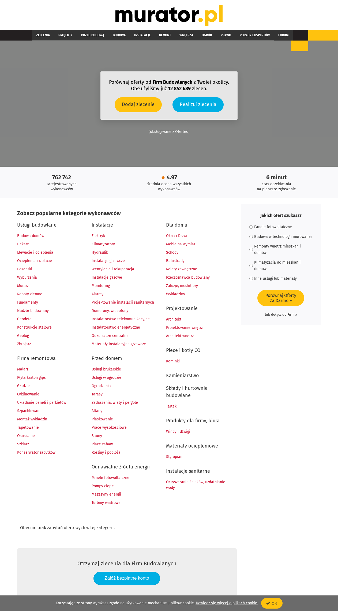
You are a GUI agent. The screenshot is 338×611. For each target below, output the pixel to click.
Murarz (23, 286)
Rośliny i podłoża (106, 452)
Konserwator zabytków (36, 452)
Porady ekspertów (214, 35)
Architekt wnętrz (180, 336)
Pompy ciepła (103, 486)
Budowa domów (30, 236)
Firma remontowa (36, 359)
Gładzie (23, 386)
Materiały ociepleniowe (192, 446)
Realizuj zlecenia (198, 105)
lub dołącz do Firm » (281, 315)
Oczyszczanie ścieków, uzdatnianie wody (195, 485)
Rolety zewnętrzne (181, 269)
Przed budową (81, 35)
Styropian (174, 457)
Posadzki (24, 269)
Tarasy (97, 394)
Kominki (173, 361)
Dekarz (23, 244)
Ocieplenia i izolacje (34, 261)
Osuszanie (26, 436)
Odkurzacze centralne (110, 336)
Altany (97, 411)
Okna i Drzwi (176, 236)
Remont (141, 35)
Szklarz (23, 444)
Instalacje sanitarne (188, 471)
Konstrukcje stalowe (34, 327)
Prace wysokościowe (109, 427)
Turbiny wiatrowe (106, 503)
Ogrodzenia (101, 386)
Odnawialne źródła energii (121, 467)
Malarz (22, 369)
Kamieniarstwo (182, 376)
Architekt (173, 319)
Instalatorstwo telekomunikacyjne (121, 319)
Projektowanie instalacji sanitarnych (123, 302)
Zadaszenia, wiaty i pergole (115, 403)
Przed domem (107, 359)
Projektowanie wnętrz (184, 328)
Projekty (59, 35)
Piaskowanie (102, 419)
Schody (172, 252)
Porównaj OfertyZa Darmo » (280, 298)
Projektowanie (182, 309)
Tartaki (172, 406)
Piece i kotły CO (183, 351)
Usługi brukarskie (106, 369)
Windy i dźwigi (178, 432)
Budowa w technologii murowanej (280, 237)
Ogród (175, 35)
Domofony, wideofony (110, 311)
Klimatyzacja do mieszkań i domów (275, 265)
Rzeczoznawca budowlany (188, 277)
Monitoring (101, 286)
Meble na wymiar (180, 244)
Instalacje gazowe (107, 277)
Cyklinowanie (28, 394)
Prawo (189, 35)
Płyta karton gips (31, 378)
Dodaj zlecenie (138, 105)
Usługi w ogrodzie (106, 378)
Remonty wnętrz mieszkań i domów (275, 249)
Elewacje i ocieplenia (35, 252)
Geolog (23, 336)
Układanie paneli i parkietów (41, 403)
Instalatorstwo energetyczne (116, 327)
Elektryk (98, 236)
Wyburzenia (27, 277)
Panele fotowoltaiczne (110, 478)
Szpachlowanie (30, 411)
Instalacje (123, 35)
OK (271, 603)
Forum (238, 35)
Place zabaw (102, 444)
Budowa (104, 35)
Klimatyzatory (103, 244)
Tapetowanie (28, 427)
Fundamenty (27, 302)
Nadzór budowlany (33, 311)
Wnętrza (158, 35)
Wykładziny (175, 294)
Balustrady (175, 261)
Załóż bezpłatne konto (126, 578)
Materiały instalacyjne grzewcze (119, 344)
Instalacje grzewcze (108, 261)
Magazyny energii (106, 494)
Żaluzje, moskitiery (182, 286)
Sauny (97, 436)
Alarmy (97, 294)
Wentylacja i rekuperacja (113, 269)
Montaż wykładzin (32, 419)
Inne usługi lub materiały (273, 279)
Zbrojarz (24, 344)
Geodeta (24, 319)
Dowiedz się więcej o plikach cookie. (227, 603)
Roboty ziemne (29, 294)
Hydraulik (100, 252)
